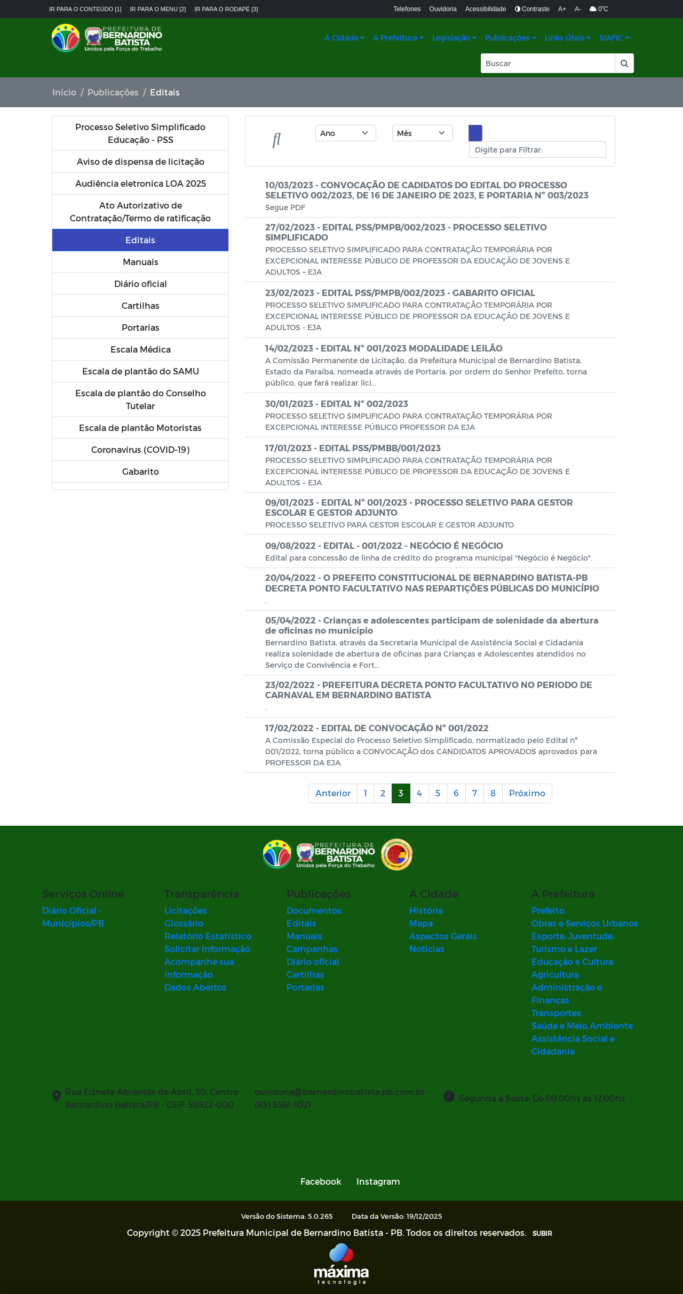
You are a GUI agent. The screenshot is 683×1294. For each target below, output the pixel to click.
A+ (562, 9)
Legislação (451, 37)
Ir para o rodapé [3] (226, 9)
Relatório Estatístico (207, 936)
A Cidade (341, 37)
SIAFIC (611, 37)
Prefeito (548, 910)
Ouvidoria (443, 9)
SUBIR (542, 1233)
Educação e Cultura (572, 961)
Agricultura (555, 974)
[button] (624, 63)
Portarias (305, 987)
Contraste (532, 9)
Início (64, 92)
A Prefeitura (395, 37)
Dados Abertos (195, 987)
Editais (301, 923)
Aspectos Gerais (443, 936)
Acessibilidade (485, 9)
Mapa (421, 923)
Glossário (183, 923)
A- (578, 9)
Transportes (556, 1013)
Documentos (314, 910)
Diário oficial (313, 961)
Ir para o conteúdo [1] (85, 9)
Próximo (527, 793)
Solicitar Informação (207, 949)
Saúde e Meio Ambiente (582, 1025)
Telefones (406, 9)
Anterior (333, 793)
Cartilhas (305, 974)
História (426, 910)
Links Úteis (565, 37)
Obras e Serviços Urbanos (584, 923)
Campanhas (312, 949)
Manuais (304, 936)
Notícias (426, 949)
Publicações (507, 37)
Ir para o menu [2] (158, 9)
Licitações (185, 910)
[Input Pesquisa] (548, 63)
